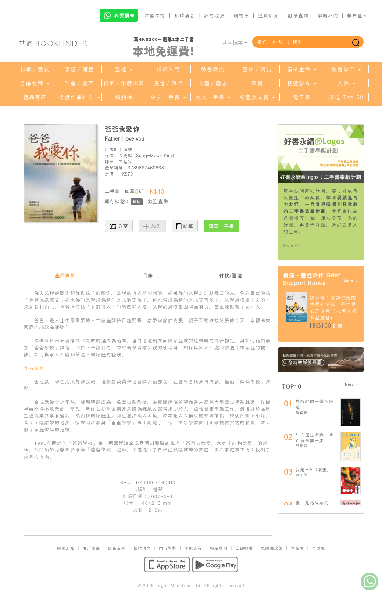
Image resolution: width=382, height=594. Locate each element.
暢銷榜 (124, 97)
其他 (346, 83)
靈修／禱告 (257, 69)
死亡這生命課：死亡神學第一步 (315, 437)
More (351, 280)
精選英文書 (257, 97)
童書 (257, 83)
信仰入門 (168, 69)
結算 (184, 226)
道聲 (127, 149)
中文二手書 (168, 97)
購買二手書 (221, 226)
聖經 (123, 69)
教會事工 (346, 69)
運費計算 (268, 15)
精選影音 (301, 83)
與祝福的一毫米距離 (315, 404)
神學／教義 (35, 69)
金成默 (125, 155)
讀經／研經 (79, 69)
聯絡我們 (327, 15)
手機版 (318, 548)
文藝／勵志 (213, 83)
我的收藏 (214, 15)
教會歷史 (213, 69)
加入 (152, 226)
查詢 (163, 201)
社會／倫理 (79, 83)
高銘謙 (302, 412)
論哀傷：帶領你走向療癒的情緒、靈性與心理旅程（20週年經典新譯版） (333, 307)
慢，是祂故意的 (312, 502)
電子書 (302, 97)
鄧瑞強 (302, 445)
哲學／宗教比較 (123, 83)
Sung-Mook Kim (154, 155)
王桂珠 (125, 161)
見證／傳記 (168, 83)
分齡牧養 (34, 83)
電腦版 (297, 548)
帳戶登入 (357, 15)
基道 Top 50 (346, 97)
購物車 (241, 15)
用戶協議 (91, 548)
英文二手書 (212, 97)
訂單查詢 (298, 15)
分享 (119, 226)
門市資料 (167, 548)
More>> (291, 245)
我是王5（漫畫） (314, 469)
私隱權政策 (272, 548)
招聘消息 (184, 15)
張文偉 (302, 474)
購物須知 (66, 548)
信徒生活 (301, 69)
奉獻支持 (154, 15)
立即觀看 (244, 548)
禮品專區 (35, 97)
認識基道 (116, 548)
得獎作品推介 (79, 97)
